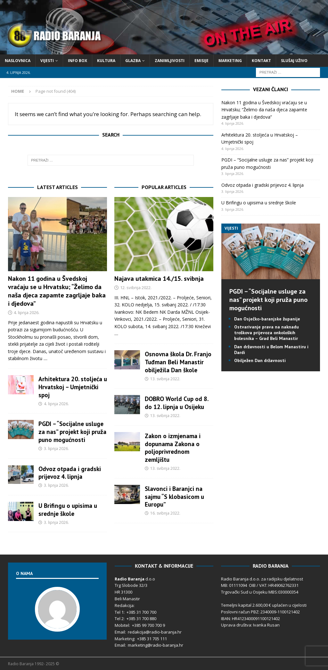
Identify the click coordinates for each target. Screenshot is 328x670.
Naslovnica (17, 60)
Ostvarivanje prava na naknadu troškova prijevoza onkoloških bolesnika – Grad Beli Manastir (266, 332)
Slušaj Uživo (294, 60)
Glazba (133, 60)
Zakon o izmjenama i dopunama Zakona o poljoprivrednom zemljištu (173, 448)
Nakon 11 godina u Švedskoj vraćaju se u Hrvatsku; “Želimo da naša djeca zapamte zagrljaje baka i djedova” (57, 291)
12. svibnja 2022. (136, 287)
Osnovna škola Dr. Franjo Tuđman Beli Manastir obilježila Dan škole (178, 362)
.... (45, 358)
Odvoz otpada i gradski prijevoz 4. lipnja (69, 473)
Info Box (77, 60)
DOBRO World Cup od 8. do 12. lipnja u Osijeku (176, 403)
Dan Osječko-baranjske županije (267, 319)
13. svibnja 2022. (165, 379)
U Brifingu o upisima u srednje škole (67, 509)
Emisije (201, 60)
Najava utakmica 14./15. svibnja (159, 278)
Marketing (230, 60)
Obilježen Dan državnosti (260, 360)
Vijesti (47, 60)
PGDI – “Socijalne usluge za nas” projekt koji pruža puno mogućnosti (72, 432)
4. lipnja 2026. (26, 312)
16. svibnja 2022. (165, 513)
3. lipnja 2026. (56, 448)
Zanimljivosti (169, 60)
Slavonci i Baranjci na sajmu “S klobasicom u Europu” (174, 496)
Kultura (106, 60)
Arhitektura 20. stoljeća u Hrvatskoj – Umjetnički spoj (72, 387)
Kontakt (261, 60)
